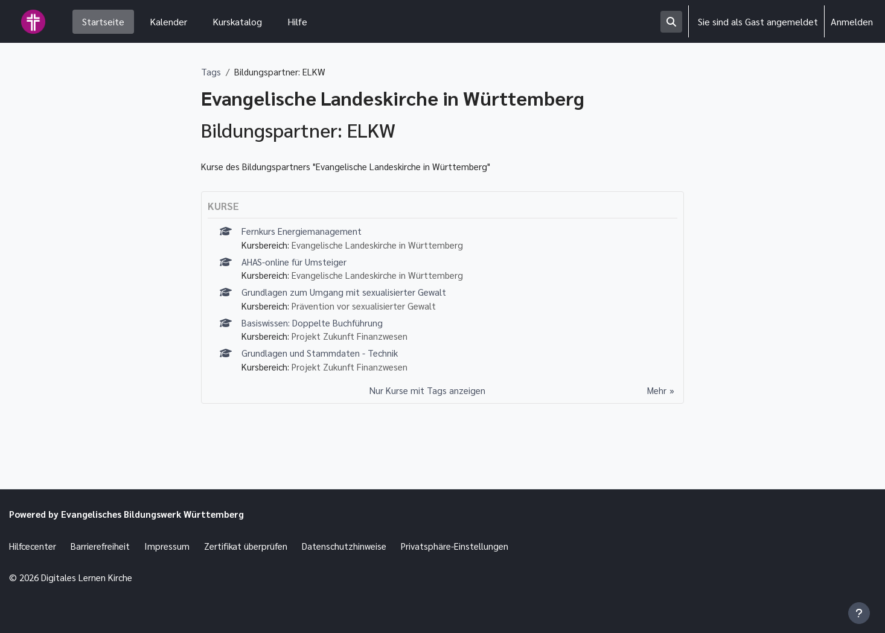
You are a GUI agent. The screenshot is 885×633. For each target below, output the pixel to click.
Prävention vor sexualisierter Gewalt (371, 311)
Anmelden (852, 21)
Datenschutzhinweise (361, 544)
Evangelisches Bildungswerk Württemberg (161, 512)
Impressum (176, 544)
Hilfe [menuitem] (297, 21)
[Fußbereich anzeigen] (859, 613)
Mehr (655, 399)
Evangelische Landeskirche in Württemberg (386, 247)
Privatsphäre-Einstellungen (476, 544)
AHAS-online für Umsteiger (296, 265)
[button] (671, 22)
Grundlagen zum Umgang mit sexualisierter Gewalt (346, 297)
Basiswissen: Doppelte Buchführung (316, 329)
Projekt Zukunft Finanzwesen (357, 343)
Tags (211, 72)
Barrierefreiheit (107, 544)
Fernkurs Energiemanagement (303, 233)
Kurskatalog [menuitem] (237, 21)
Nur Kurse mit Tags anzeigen (426, 399)
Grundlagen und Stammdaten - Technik (322, 361)
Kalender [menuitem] (168, 21)
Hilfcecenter (35, 544)
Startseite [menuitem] (103, 21)
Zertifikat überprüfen (257, 544)
